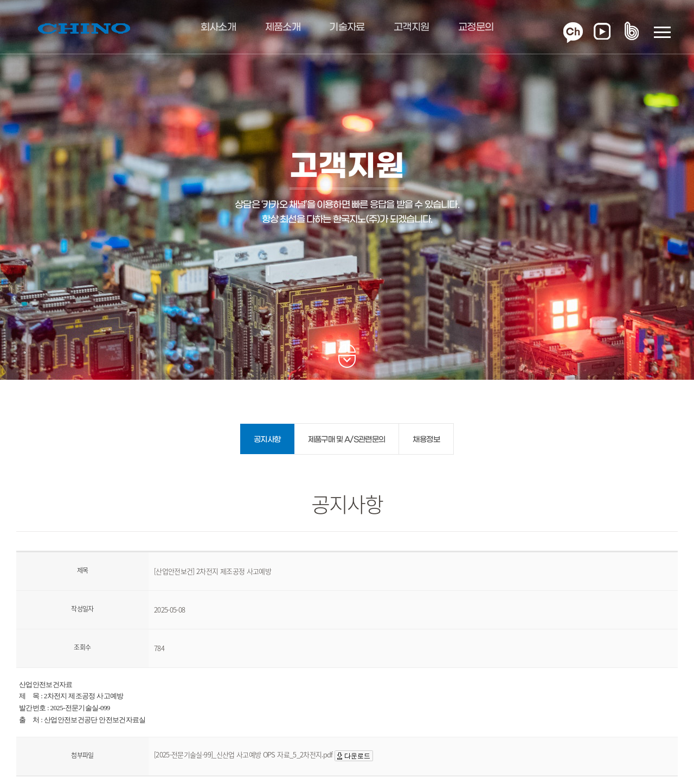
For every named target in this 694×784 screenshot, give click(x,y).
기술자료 (346, 27)
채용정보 (426, 439)
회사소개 (218, 27)
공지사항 (267, 439)
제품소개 (282, 27)
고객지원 (411, 27)
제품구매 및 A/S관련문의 (346, 439)
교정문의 (475, 27)
